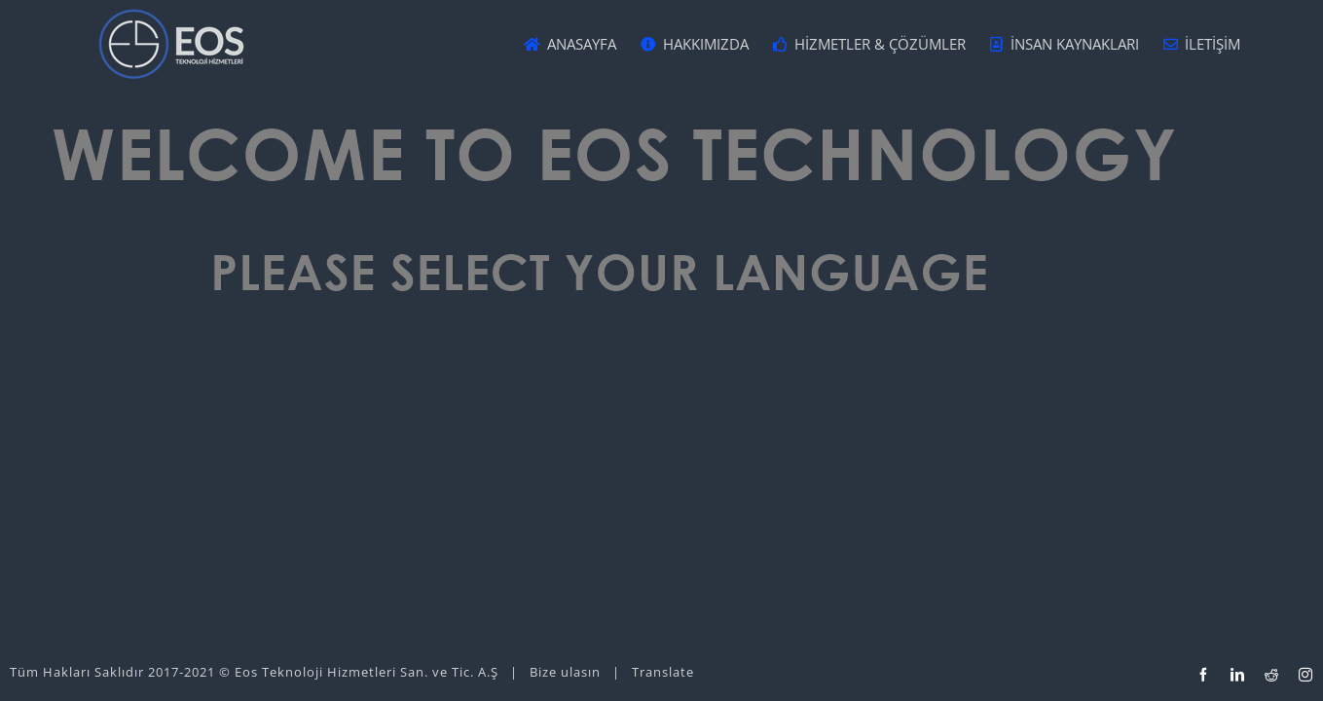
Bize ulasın (565, 672)
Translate (663, 672)
